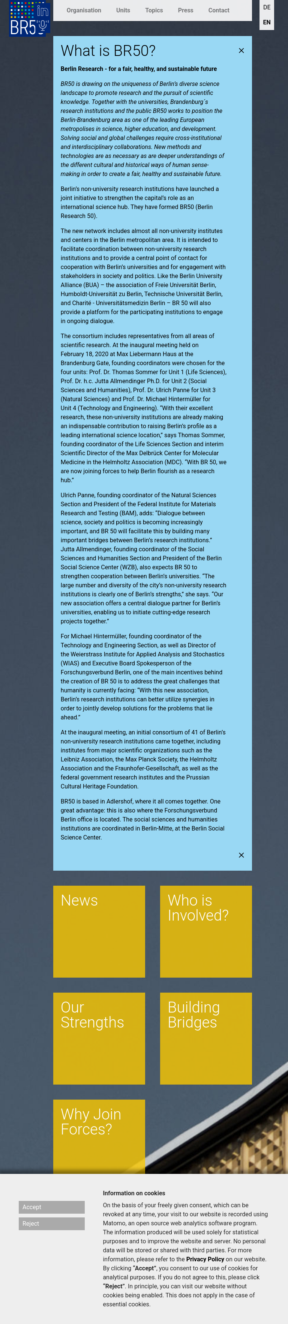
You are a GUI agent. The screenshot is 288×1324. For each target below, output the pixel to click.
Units (123, 10)
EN (267, 22)
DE (267, 7)
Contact (219, 10)
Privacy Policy (205, 1259)
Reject (30, 1223)
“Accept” (144, 1268)
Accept (31, 1207)
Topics (154, 10)
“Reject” (113, 1286)
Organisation (84, 10)
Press (186, 10)
